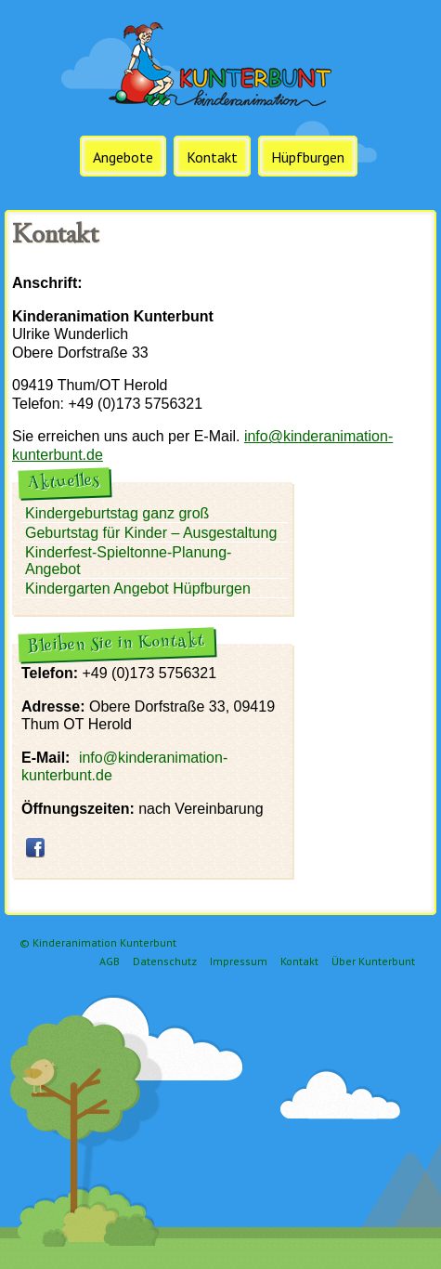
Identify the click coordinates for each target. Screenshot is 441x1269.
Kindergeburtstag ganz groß (117, 513)
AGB (109, 961)
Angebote (123, 157)
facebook (35, 847)
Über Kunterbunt (373, 961)
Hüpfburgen (307, 157)
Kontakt (212, 157)
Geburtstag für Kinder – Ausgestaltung (151, 533)
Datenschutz (165, 961)
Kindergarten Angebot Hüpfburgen (138, 588)
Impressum (238, 961)
